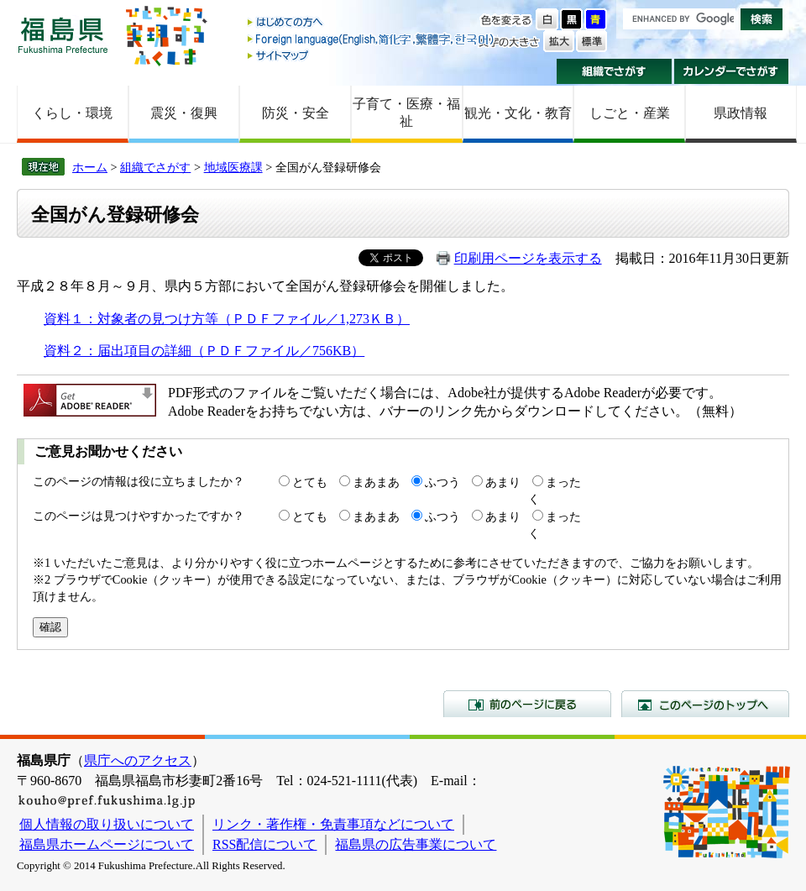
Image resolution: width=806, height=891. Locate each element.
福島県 (63, 35)
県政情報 (740, 113)
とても (309, 482)
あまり (503, 482)
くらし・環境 (72, 113)
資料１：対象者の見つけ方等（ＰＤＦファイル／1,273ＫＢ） (227, 319)
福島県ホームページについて (106, 844)
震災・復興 (183, 113)
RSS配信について (264, 844)
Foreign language (372, 39)
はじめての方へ (372, 23)
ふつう (442, 482)
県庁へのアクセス (137, 760)
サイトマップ (372, 55)
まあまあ (376, 482)
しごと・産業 (629, 113)
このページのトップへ (705, 703)
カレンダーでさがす (731, 71)
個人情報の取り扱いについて (106, 824)
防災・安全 (295, 113)
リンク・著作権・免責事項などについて (333, 824)
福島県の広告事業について (415, 844)
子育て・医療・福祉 (406, 112)
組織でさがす (614, 71)
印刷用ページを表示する (528, 258)
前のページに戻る (527, 703)
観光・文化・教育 (518, 113)
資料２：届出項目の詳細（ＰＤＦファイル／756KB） (204, 350)
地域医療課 (233, 167)
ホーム (89, 167)
